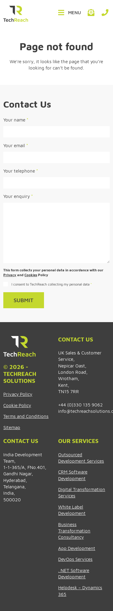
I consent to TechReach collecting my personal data (51, 284)
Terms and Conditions (26, 416)
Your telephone (20, 170)
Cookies (30, 275)
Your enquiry (18, 196)
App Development (76, 548)
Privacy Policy (17, 394)
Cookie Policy (17, 405)
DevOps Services (75, 559)
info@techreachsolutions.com (91, 12)
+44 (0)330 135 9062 (104, 12)
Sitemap (11, 427)
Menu (74, 12)
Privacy (9, 275)
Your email (15, 145)
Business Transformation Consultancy (74, 531)
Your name (15, 119)
